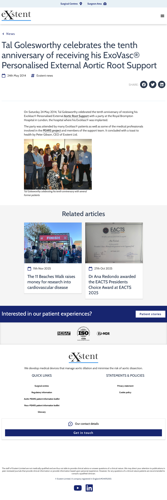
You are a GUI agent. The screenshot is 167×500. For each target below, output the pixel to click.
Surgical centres (42, 385)
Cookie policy (125, 392)
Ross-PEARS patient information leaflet (41, 405)
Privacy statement (125, 385)
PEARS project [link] (52, 130)
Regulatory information (41, 392)
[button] (162, 16)
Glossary (42, 412)
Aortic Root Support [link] (76, 116)
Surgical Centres (69, 3)
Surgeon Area (94, 3)
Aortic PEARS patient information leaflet (42, 399)
